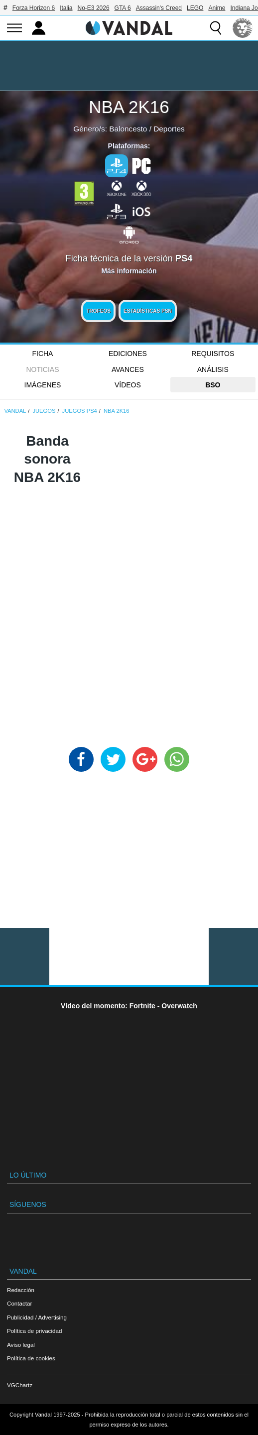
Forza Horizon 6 (33, 7)
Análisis (213, 369)
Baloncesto (128, 128)
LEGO (195, 7)
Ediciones (128, 354)
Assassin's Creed (159, 7)
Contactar (19, 1303)
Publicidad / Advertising (37, 1317)
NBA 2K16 (129, 107)
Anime (216, 7)
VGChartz (19, 1385)
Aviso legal (21, 1344)
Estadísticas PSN (148, 311)
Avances (128, 369)
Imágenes (42, 385)
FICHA (42, 354)
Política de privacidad (34, 1330)
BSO (212, 385)
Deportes (168, 128)
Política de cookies (31, 1358)
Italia (66, 7)
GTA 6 (123, 7)
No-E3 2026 (94, 7)
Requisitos (212, 354)
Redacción (20, 1290)
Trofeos (98, 311)
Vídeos (128, 385)
